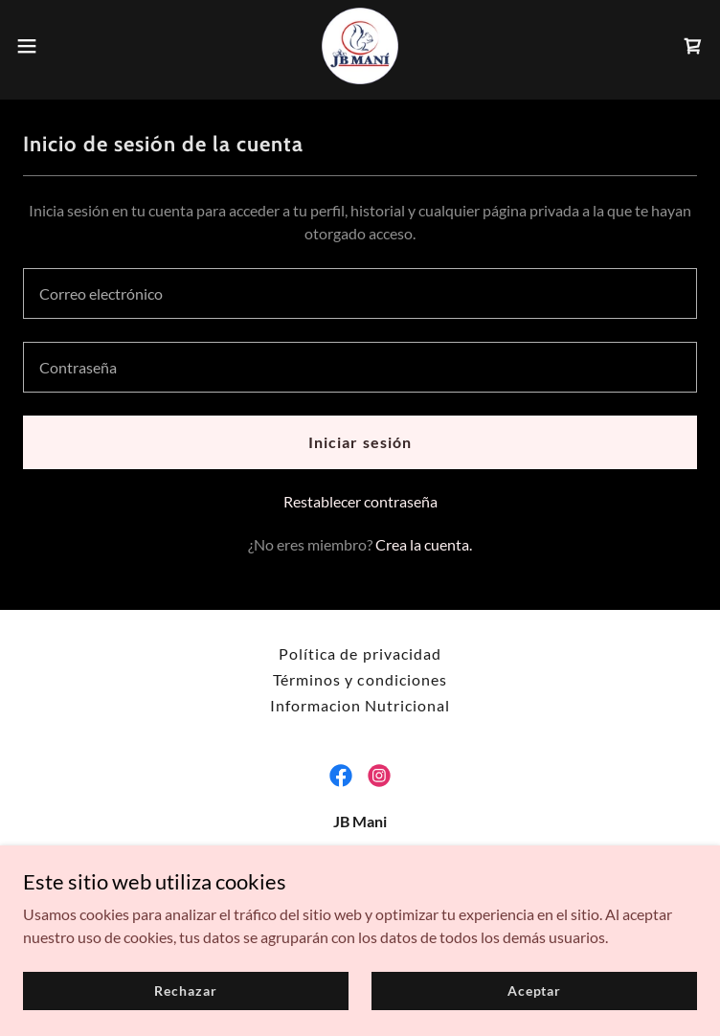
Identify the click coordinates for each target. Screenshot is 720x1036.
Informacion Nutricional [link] (360, 705)
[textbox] (360, 293)
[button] (60, 46)
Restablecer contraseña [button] (360, 501)
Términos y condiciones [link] (359, 679)
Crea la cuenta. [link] (423, 544)
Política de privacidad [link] (359, 653)
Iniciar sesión (359, 442)
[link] (360, 46)
